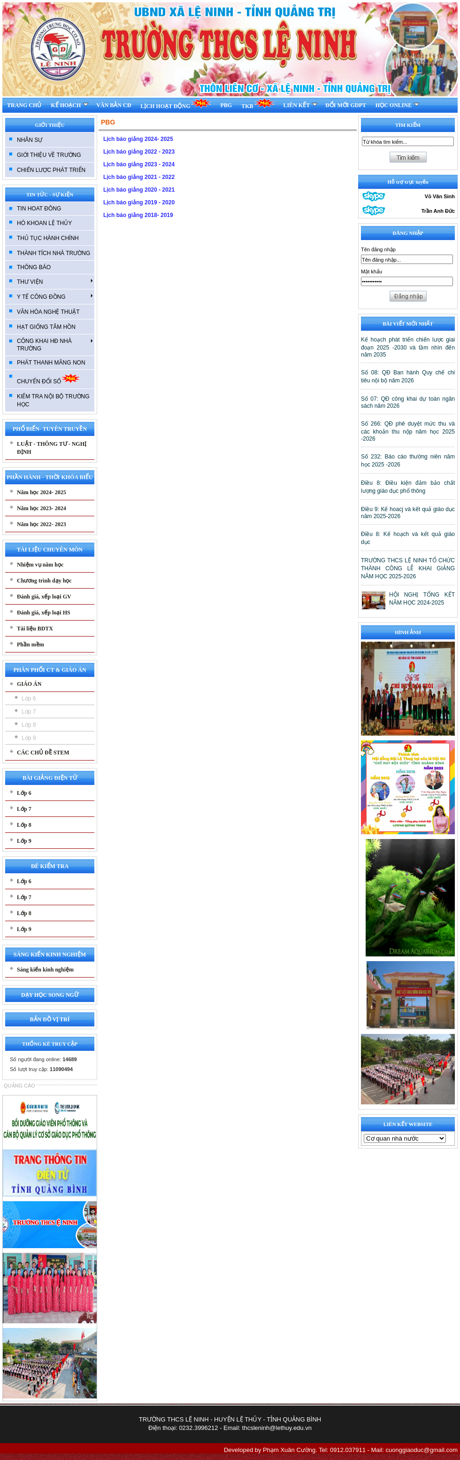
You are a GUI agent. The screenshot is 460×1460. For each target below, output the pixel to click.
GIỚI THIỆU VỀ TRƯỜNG (49, 155)
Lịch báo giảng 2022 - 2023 (139, 151)
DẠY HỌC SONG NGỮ (49, 995)
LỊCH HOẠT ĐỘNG (175, 103)
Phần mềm (30, 644)
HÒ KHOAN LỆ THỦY (44, 223)
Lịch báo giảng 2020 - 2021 (139, 189)
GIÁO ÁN (29, 684)
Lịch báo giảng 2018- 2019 (138, 215)
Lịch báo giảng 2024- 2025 (138, 139)
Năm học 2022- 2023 (41, 524)
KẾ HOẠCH (69, 105)
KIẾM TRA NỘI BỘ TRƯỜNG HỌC (53, 400)
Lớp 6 (29, 698)
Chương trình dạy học (44, 580)
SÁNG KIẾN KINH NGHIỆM (50, 954)
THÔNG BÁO (34, 267)
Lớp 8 (29, 725)
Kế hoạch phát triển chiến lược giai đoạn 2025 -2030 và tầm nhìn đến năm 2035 (408, 347)
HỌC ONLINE (397, 105)
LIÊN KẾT (301, 105)
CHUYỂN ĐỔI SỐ (48, 379)
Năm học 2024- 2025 (41, 492)
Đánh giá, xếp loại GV (44, 596)
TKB (257, 103)
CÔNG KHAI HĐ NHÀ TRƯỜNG (55, 345)
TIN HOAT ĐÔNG (39, 208)
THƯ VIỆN (55, 281)
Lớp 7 (29, 711)
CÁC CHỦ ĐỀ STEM (43, 752)
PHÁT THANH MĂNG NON (51, 362)
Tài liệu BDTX (35, 628)
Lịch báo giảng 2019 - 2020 (139, 202)
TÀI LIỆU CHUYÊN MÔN (50, 549)
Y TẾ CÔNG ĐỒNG (55, 296)
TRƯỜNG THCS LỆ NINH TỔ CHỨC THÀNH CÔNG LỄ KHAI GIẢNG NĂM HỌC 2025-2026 (408, 568)
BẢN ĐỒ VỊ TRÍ (50, 1019)
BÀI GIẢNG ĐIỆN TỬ (50, 778)
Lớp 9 (29, 738)
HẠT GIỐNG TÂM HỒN (46, 327)
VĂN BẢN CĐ (113, 105)
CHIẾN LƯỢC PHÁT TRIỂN (51, 170)
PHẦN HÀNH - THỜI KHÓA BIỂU (49, 477)
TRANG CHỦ (24, 105)
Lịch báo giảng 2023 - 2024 (139, 164)
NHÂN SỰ (29, 140)
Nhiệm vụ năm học (40, 564)
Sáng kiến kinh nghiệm (45, 969)
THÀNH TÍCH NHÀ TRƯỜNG (53, 253)
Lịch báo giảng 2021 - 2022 (139, 177)
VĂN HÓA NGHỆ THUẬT (48, 312)
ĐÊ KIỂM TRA (50, 866)
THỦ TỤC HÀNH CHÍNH (48, 238)
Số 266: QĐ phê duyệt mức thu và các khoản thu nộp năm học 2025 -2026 (408, 431)
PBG (226, 105)
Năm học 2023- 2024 (41, 508)
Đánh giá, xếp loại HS (43, 612)
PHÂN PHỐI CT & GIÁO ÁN (49, 670)
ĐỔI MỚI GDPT (345, 105)
